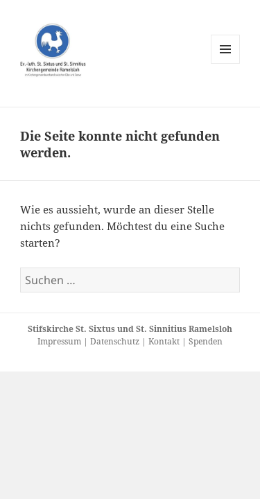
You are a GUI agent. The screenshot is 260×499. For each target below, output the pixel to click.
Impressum (60, 341)
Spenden (206, 341)
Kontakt (165, 341)
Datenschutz (115, 341)
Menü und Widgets (225, 63)
